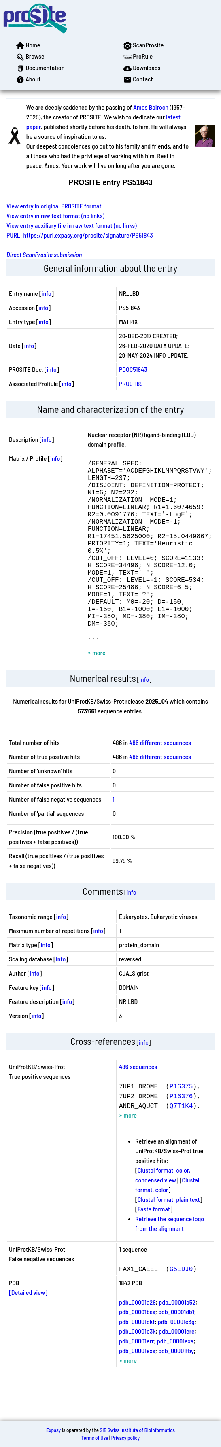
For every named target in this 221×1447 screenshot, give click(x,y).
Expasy (53, 1430)
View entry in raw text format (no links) (55, 215)
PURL (13, 235)
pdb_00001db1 (176, 1350)
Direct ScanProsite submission (44, 254)
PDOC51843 (133, 369)
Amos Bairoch (150, 107)
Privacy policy (125, 1437)
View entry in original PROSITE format (54, 206)
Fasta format (154, 1248)
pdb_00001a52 (177, 1341)
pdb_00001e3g (176, 1360)
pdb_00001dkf (137, 1360)
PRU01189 (131, 383)
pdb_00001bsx (137, 1350)
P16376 (181, 1134)
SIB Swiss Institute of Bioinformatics (137, 1430)
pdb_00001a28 (137, 1341)
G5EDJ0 (181, 1307)
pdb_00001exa (175, 1379)
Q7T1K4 (181, 1144)
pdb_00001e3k (137, 1370)
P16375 (181, 1124)
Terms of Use (94, 1437)
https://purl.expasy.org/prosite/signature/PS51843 (88, 235)
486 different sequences (160, 781)
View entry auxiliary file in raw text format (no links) (71, 225)
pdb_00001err (136, 1379)
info (46, 293)
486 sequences (138, 1105)
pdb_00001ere (177, 1370)
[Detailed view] (28, 1331)
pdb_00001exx (137, 1389)
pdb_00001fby (176, 1389)
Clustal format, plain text (169, 1238)
